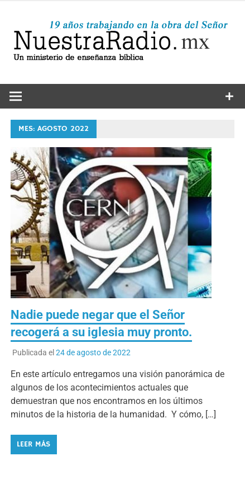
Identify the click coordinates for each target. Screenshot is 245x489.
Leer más (33, 444)
